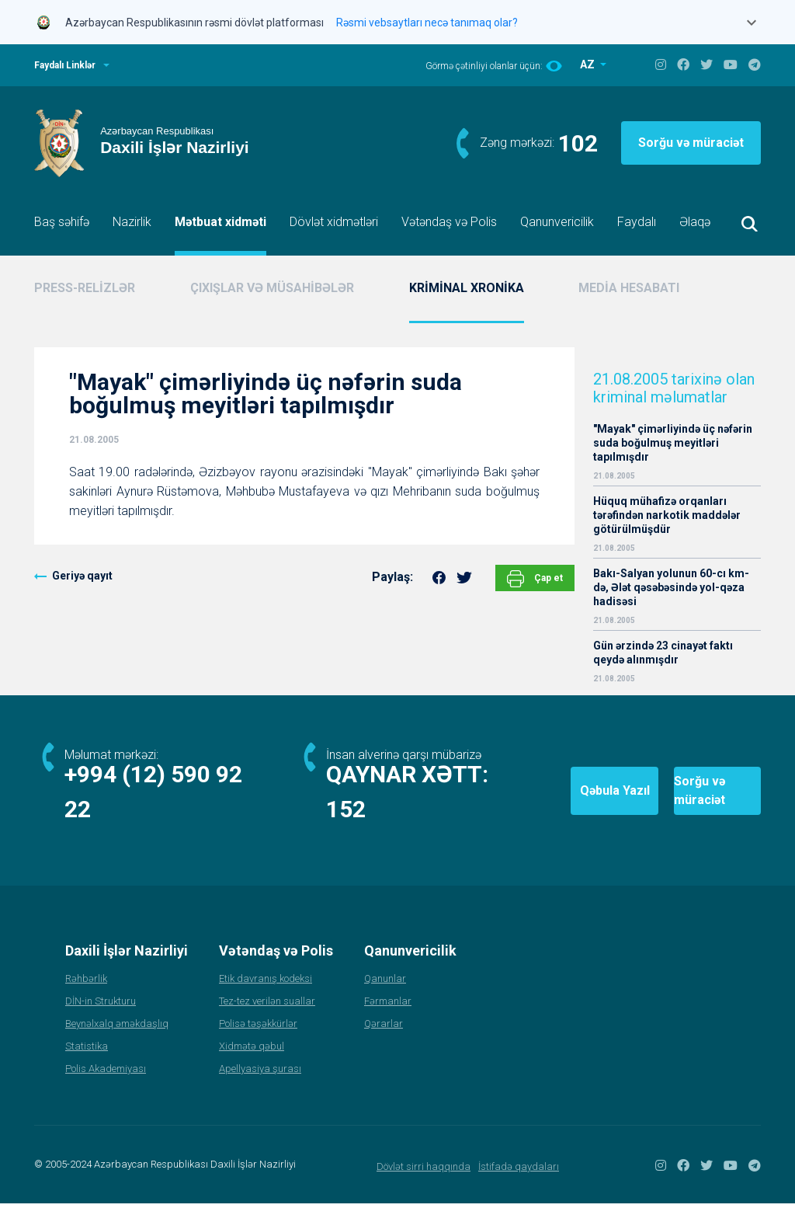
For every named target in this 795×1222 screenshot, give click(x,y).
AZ (588, 64)
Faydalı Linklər (64, 65)
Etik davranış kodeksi (265, 997)
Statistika (86, 1065)
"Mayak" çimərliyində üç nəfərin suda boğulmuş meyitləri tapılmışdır (672, 443)
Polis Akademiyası (105, 1087)
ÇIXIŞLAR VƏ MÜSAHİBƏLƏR (272, 287)
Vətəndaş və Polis (449, 221)
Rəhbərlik (86, 997)
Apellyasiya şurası (260, 1087)
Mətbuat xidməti (220, 221)
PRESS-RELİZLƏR (84, 287)
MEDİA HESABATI (628, 287)
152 (347, 827)
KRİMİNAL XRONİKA (466, 287)
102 (578, 143)
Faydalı (636, 221)
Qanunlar (385, 997)
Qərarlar (383, 1042)
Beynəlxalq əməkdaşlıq (116, 1042)
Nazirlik (132, 221)
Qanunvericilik (557, 221)
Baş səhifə (61, 221)
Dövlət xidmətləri (334, 221)
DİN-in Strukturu (100, 1019)
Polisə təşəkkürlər (258, 1042)
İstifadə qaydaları (518, 1185)
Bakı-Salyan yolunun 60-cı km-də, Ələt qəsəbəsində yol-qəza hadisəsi (671, 587)
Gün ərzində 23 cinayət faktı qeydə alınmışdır (663, 652)
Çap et (535, 578)
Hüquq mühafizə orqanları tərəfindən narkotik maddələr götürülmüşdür (667, 515)
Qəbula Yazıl (521, 799)
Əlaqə (694, 221)
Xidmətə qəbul (251, 1065)
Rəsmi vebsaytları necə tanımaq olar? (427, 22)
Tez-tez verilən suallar (267, 1019)
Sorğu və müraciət (691, 142)
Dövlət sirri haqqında (423, 1185)
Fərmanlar (387, 1019)
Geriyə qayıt (82, 575)
